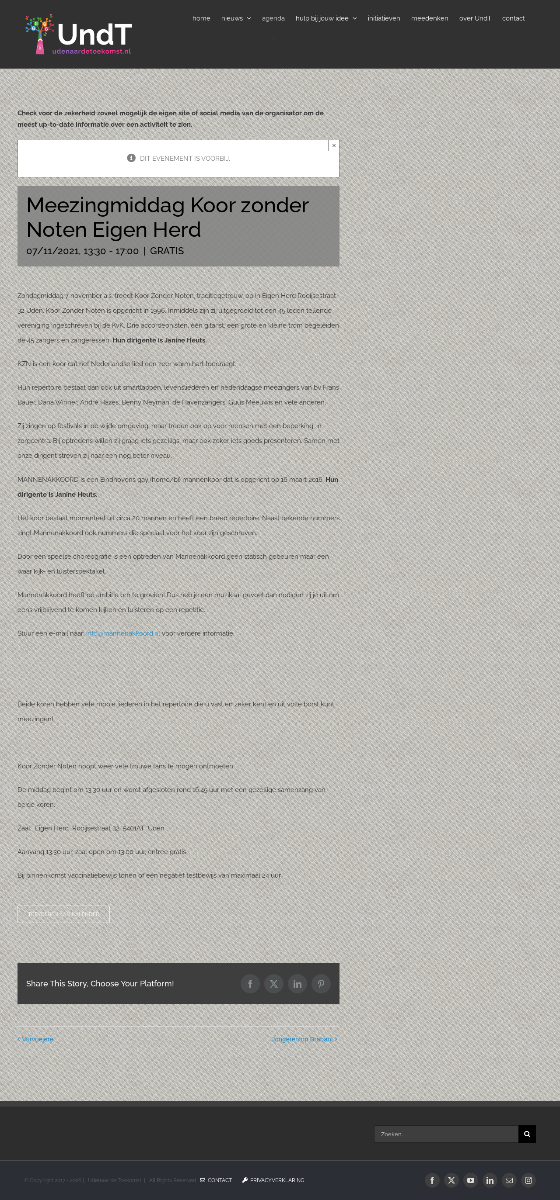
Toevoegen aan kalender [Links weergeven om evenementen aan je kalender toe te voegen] (63, 914)
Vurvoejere (37, 1039)
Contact (216, 1180)
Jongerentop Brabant (302, 1039)
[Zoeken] (527, 1134)
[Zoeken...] (446, 1134)
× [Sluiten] (334, 145)
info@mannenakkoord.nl (123, 633)
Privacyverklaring (273, 1180)
